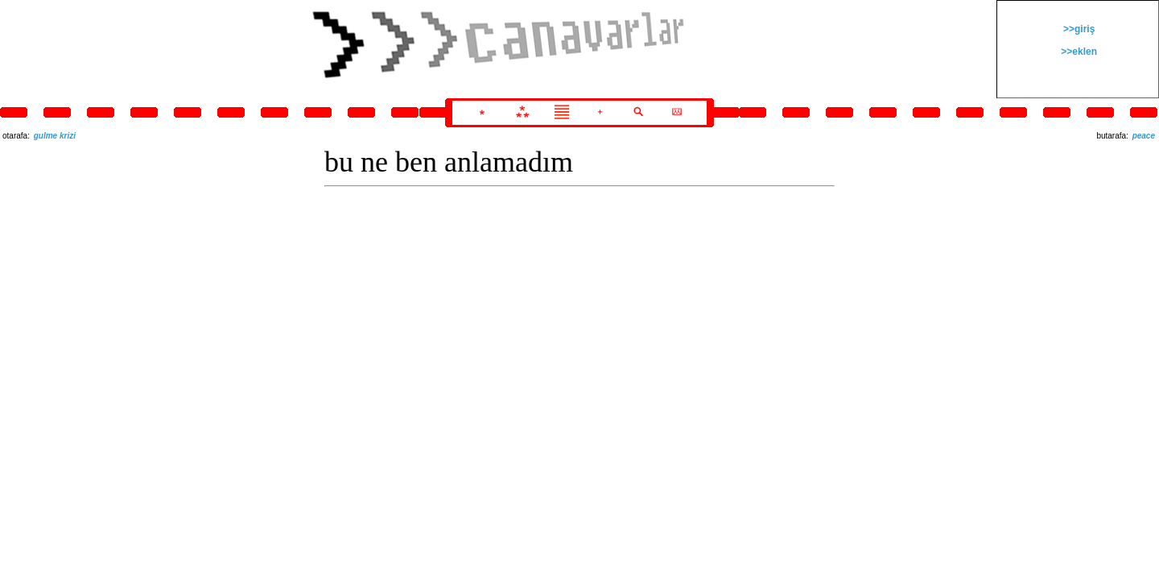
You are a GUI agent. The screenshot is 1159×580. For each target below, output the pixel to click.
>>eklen (1077, 51)
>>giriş (1078, 29)
